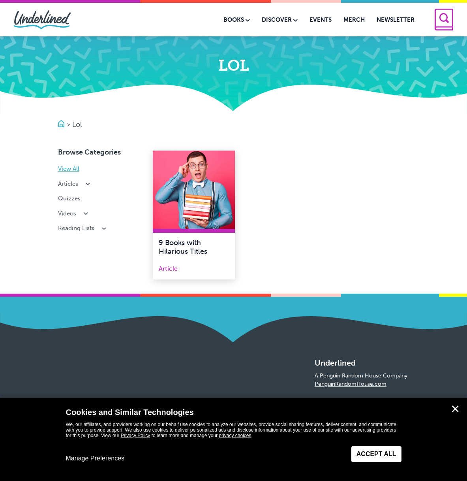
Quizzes (69, 198)
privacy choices (235, 435)
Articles (75, 183)
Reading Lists (83, 228)
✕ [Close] (455, 409)
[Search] (444, 19)
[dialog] (233, 439)
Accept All (376, 454)
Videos (74, 213)
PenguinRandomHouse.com (350, 384)
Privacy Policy (135, 435)
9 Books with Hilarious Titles (183, 247)
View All (68, 168)
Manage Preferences (95, 458)
